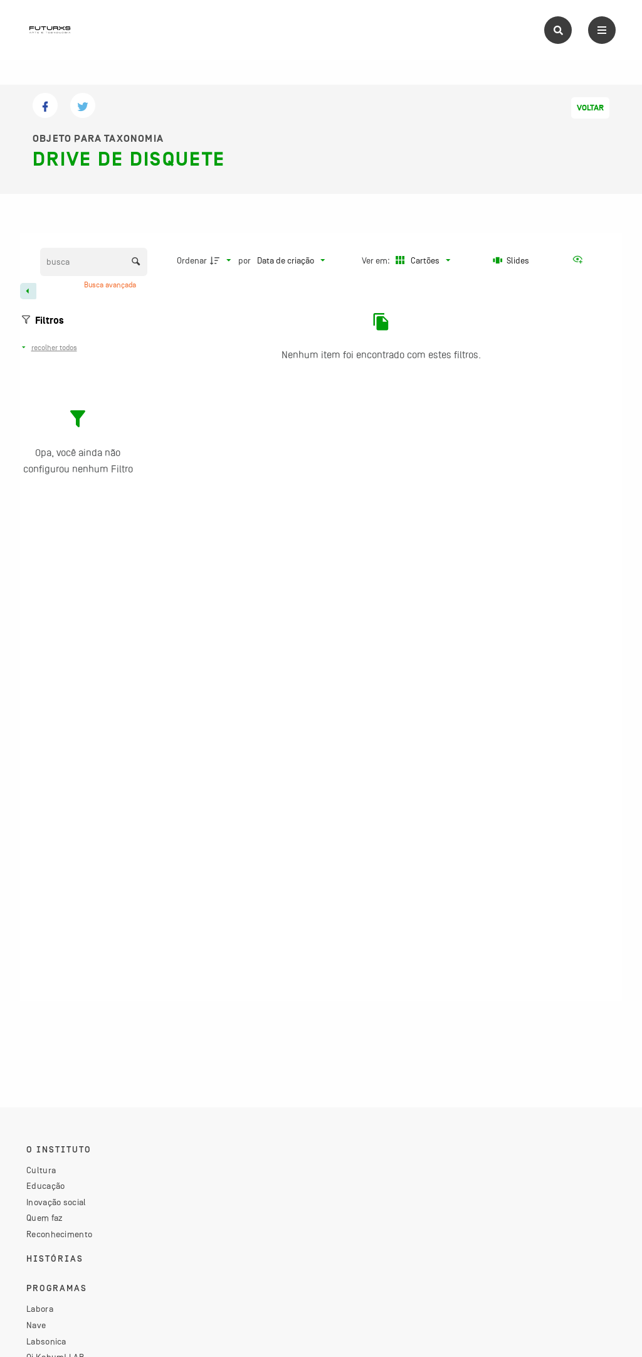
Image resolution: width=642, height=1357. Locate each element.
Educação (45, 1186)
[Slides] (511, 260)
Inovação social (56, 1202)
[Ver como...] (581, 260)
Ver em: (377, 260)
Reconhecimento (59, 1234)
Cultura (41, 1170)
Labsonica (46, 1341)
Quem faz (44, 1218)
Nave (36, 1325)
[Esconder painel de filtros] (28, 291)
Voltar (590, 108)
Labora (39, 1309)
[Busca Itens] (93, 262)
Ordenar (192, 260)
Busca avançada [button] (111, 284)
